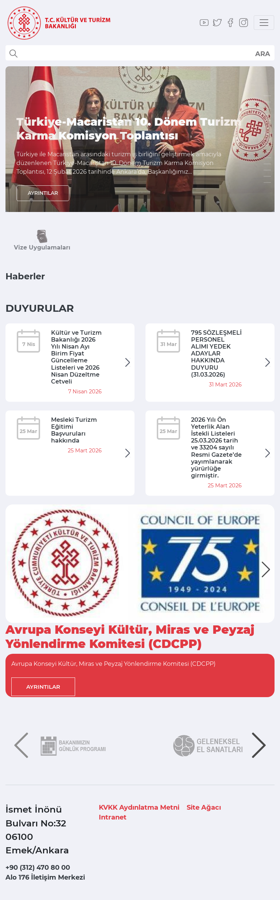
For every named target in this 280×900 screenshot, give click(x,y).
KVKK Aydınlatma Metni (139, 807)
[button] (266, 570)
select (262, 54)
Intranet (113, 817)
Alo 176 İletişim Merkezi (45, 877)
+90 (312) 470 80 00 (37, 868)
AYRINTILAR (43, 193)
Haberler (25, 276)
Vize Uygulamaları (42, 247)
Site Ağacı (204, 807)
